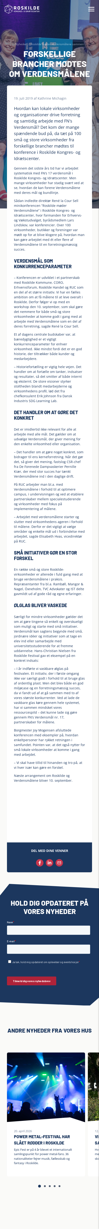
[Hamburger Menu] (91, 9)
